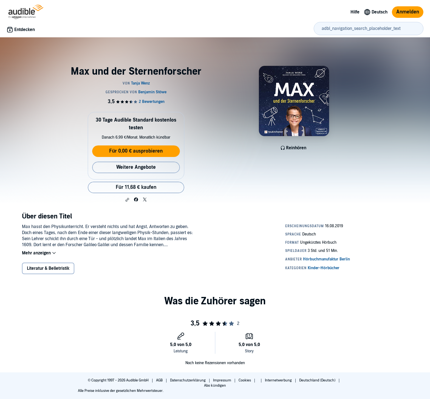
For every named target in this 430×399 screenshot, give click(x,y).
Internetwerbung (279, 380)
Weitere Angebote (136, 167)
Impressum (222, 380)
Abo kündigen (215, 385)
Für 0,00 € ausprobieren (136, 151)
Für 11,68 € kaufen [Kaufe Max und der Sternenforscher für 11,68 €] (136, 187)
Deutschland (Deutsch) (317, 380)
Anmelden (407, 12)
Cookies (245, 380)
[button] (127, 200)
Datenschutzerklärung (188, 380)
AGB (159, 380)
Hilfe (355, 12)
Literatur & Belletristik (48, 268)
